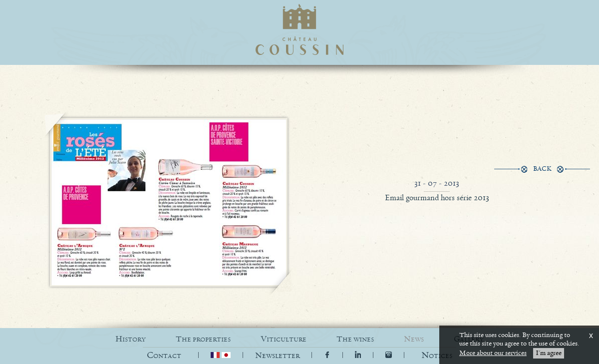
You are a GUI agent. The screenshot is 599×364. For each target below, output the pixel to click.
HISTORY (130, 339)
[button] (436, 356)
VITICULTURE (283, 339)
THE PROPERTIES (203, 339)
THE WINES (355, 339)
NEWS (414, 339)
